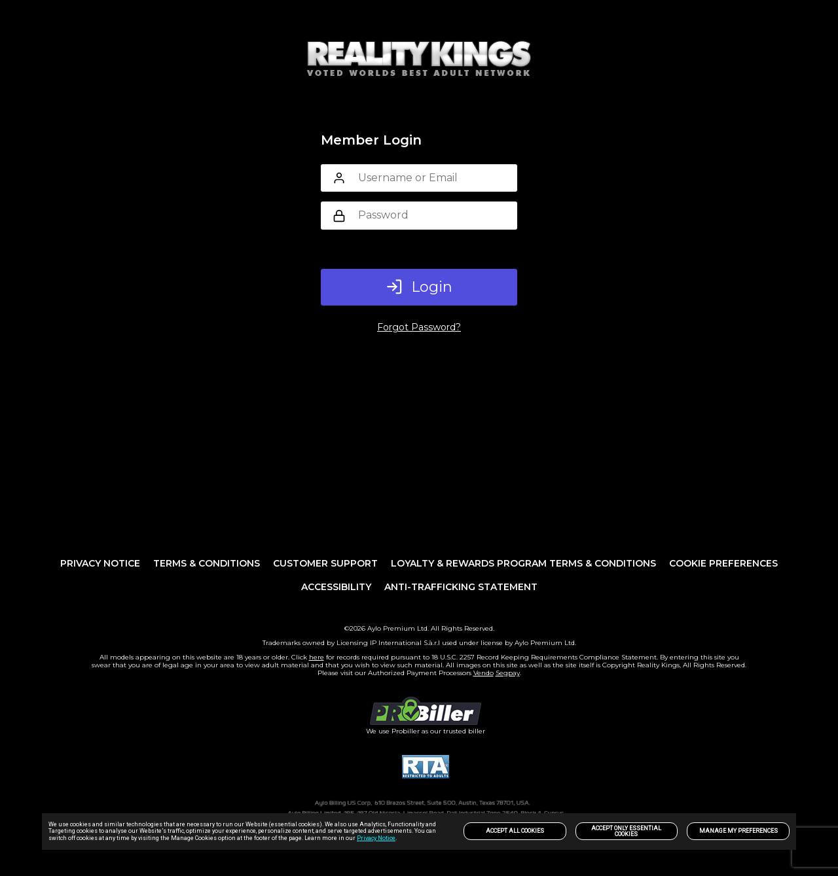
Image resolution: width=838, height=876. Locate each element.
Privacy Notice (376, 838)
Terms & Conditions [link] (206, 563)
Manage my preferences (738, 831)
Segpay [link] (508, 673)
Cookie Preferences (723, 563)
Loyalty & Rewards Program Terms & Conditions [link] (523, 563)
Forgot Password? (419, 327)
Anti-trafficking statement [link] (460, 587)
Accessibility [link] (336, 587)
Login (419, 287)
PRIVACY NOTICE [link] (100, 563)
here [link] (316, 657)
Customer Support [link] (325, 563)
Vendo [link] (483, 673)
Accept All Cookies (515, 831)
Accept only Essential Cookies (626, 831)
